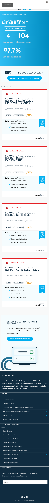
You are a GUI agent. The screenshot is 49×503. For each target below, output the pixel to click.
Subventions (7, 415)
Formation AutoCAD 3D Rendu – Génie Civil (20, 214)
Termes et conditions (10, 419)
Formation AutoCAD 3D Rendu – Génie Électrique (22, 269)
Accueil (4, 14)
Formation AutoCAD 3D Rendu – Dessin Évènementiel (20, 158)
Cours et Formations (12, 14)
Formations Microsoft (10, 454)
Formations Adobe (9, 435)
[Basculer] (46, 411)
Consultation (7, 431)
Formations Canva (9, 443)
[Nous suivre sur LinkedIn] (27, 497)
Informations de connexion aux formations (18, 407)
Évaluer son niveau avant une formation (16, 411)
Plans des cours (8, 400)
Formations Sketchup (10, 462)
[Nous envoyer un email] (22, 497)
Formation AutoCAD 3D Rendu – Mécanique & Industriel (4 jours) (20, 101)
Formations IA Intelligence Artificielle (16, 450)
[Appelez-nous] (24, 497)
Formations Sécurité (10, 458)
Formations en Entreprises (12, 447)
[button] (14, 109)
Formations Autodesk (10, 439)
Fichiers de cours (8, 404)
